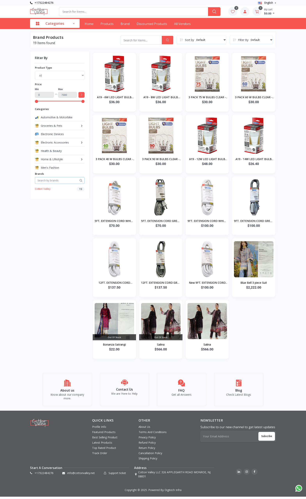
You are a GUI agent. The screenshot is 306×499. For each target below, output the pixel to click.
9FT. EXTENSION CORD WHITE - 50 (207, 221)
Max (60, 89)
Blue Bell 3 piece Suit (253, 283)
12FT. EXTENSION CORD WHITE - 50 (114, 283)
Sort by (189, 40)
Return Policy (147, 450)
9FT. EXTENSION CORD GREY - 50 (253, 221)
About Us (144, 429)
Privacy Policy (147, 439)
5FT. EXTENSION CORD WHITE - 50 (114, 221)
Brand (125, 24)
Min (37, 89)
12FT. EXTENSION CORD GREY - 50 (160, 283)
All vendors (182, 24)
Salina (161, 344)
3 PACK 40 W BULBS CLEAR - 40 (114, 159)
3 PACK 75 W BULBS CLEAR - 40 (207, 97)
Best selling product (104, 439)
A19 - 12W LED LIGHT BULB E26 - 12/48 (207, 159)
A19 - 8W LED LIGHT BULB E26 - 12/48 (160, 97)
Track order (99, 455)
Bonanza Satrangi (114, 344)
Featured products (104, 434)
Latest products (102, 445)
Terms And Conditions (153, 434)
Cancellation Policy (150, 455)
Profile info (99, 429)
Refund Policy (147, 445)
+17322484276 (41, 2)
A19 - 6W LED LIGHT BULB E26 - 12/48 (114, 97)
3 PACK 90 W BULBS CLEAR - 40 (160, 159)
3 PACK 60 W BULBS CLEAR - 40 (253, 97)
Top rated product (104, 450)
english (266, 2)
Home (89, 24)
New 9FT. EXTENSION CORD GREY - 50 (207, 283)
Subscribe (266, 438)
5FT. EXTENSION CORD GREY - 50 (161, 221)
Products (107, 24)
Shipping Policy (148, 461)
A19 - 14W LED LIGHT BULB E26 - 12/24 (254, 159)
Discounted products (152, 24)
